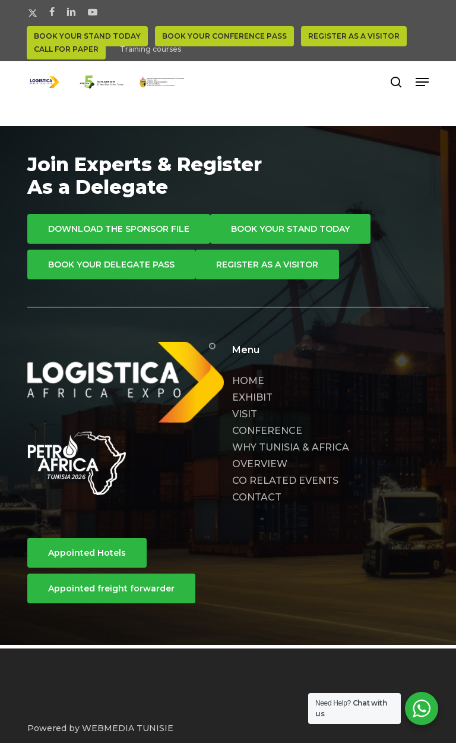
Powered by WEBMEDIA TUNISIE (100, 728)
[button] (422, 82)
